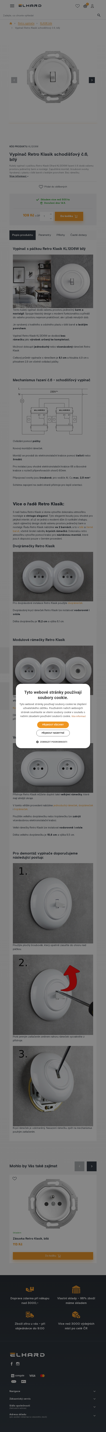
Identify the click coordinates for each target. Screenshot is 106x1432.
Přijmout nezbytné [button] (53, 733)
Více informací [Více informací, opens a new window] (79, 716)
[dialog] (53, 716)
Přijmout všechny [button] (53, 724)
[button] (53, 742)
